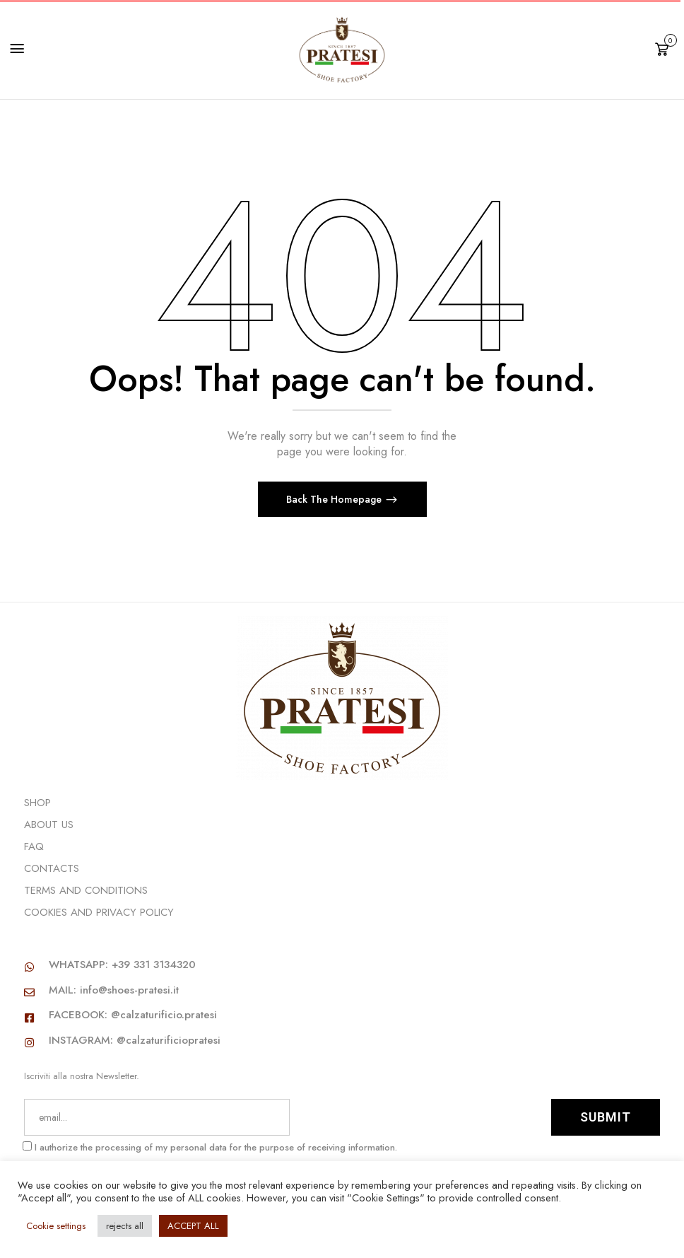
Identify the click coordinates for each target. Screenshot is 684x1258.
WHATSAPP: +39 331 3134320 (122, 964)
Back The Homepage (335, 499)
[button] (664, 48)
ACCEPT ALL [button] (193, 1226)
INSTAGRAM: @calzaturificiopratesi (134, 1040)
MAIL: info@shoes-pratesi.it (114, 990)
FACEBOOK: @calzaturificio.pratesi (133, 1015)
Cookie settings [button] (56, 1226)
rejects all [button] (124, 1226)
